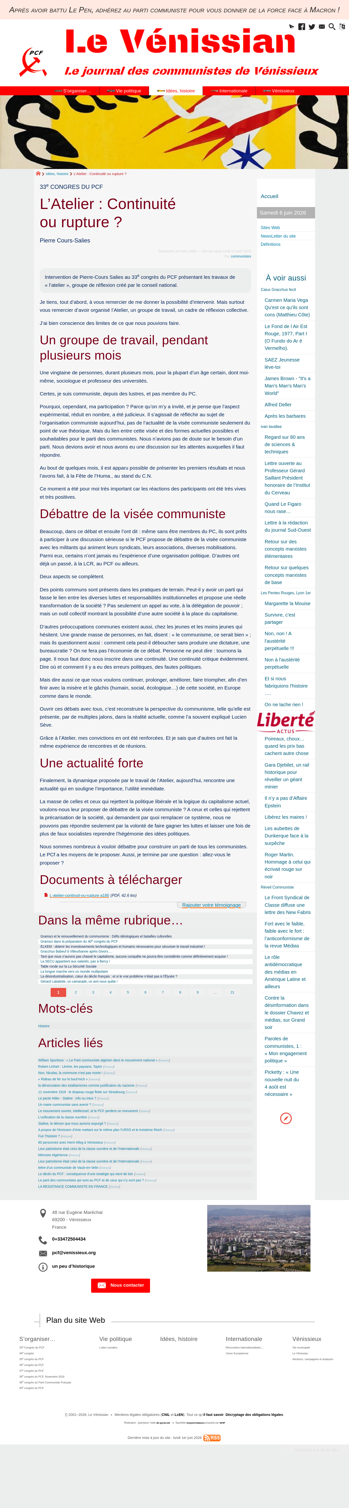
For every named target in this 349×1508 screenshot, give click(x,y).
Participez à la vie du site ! (316, 1491)
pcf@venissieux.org (74, 1281)
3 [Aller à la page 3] (93, 1019)
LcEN (178, 1456)
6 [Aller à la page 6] (145, 1019)
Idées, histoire (57, 174)
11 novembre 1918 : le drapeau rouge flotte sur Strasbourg (93, 1119)
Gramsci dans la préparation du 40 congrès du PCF (90, 944)
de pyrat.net (163, 1463)
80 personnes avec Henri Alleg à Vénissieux (79, 1170)
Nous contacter (120, 1314)
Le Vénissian (295, 1385)
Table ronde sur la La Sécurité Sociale (77, 988)
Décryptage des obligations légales (254, 1456)
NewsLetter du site (283, 236)
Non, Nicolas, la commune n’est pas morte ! (79, 1100)
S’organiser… (34, 1367)
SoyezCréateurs (195, 1463)
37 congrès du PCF (31, 1406)
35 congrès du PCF (31, 1391)
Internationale (233, 1367)
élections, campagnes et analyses (311, 1392)
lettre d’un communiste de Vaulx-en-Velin (76, 1196)
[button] (280, 28)
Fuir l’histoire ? (52, 1164)
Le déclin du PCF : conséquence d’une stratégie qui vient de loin (99, 1202)
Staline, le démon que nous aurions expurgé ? (81, 1151)
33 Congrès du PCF (32, 1377)
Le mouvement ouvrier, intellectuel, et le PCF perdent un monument (102, 1138)
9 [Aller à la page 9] (198, 1019)
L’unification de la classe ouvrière (69, 1144)
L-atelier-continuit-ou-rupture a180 (88, 895)
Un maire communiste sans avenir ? (72, 1132)
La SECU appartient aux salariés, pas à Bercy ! (85, 982)
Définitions (273, 244)
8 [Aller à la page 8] (180, 1019)
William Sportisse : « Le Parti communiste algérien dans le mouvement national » (114, 1087)
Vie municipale (296, 1377)
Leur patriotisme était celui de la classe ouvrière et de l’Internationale (103, 1176)
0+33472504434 (69, 1267)
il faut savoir (213, 1456)
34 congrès (25, 1384)
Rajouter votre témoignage (211, 905)
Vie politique (119, 1367)
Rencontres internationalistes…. (239, 1377)
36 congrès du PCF (31, 1399)
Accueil (269, 196)
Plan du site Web (76, 1349)
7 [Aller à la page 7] (163, 1019)
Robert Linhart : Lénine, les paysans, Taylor (79, 1093)
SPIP (222, 1463)
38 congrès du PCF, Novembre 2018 (44, 1413)
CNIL (165, 1456)
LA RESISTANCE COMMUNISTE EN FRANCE (82, 1215)
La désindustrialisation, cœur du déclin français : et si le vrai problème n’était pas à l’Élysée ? (129, 1001)
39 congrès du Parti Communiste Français (49, 1421)
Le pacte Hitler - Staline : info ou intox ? (75, 1125)
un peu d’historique (73, 1295)
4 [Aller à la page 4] (110, 1019)
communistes (240, 256)
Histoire (45, 1052)
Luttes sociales (114, 1377)
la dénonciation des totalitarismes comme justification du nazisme (100, 1112)
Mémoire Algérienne (57, 1183)
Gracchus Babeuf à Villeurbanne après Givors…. (87, 963)
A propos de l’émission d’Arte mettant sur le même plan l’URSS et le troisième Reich (117, 1157)
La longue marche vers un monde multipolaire (84, 995)
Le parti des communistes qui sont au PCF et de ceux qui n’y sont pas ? (106, 1208)
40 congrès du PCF (31, 1428)
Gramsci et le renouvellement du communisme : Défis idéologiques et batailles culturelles (125, 937)
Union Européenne (229, 1385)
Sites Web (273, 227)
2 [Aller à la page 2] (75, 1019)
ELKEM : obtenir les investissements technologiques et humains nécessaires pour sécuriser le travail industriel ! (136, 953)
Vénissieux (299, 1367)
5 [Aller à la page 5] (128, 1019)
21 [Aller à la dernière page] (232, 1019)
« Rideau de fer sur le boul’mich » (70, 1106)
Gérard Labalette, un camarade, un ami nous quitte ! (90, 1007)
